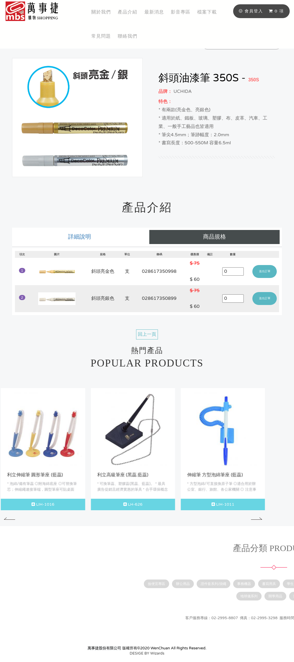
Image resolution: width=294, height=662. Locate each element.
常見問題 (101, 36)
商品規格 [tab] (214, 236)
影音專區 (180, 12)
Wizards (157, 653)
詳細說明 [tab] (79, 236)
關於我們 (101, 12)
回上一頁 (147, 334)
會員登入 (251, 11)
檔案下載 (207, 12)
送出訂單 (264, 271)
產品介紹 (127, 12)
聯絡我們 (127, 36)
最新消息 (154, 12)
